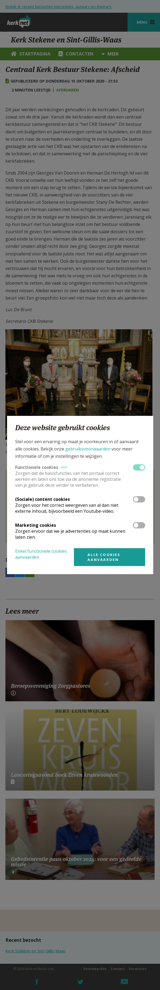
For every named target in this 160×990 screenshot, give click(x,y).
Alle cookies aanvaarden (103, 557)
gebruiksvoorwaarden (87, 449)
